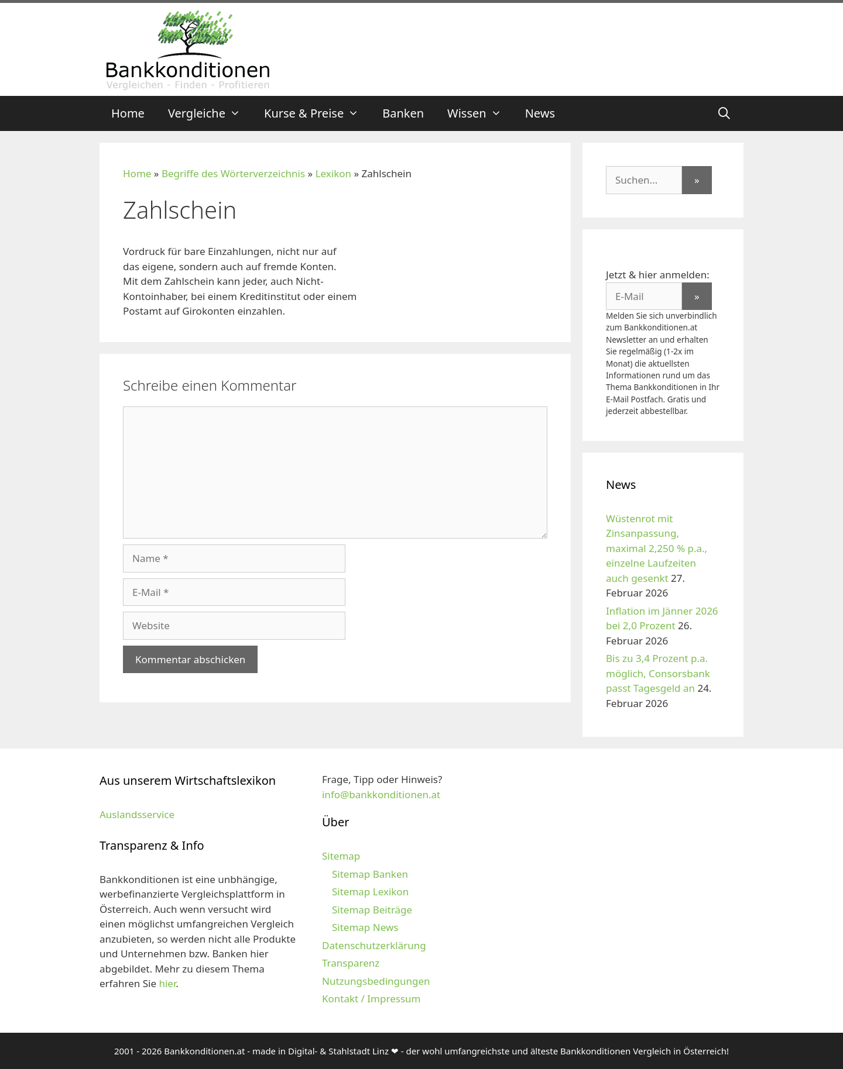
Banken (403, 113)
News (540, 113)
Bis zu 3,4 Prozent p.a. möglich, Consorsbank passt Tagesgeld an (658, 673)
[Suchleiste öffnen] (724, 113)
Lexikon (333, 173)
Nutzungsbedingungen (376, 981)
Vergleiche (210, 113)
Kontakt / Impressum (371, 998)
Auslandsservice (137, 814)
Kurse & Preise (317, 113)
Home (128, 113)
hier (167, 983)
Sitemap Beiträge (372, 909)
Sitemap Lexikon (370, 891)
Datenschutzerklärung (374, 945)
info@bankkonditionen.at (381, 794)
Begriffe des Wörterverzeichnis (233, 173)
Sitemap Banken (370, 874)
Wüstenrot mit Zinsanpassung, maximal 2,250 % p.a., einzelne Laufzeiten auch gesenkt (656, 548)
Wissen (480, 113)
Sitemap (341, 856)
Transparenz (350, 963)
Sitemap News (365, 927)
